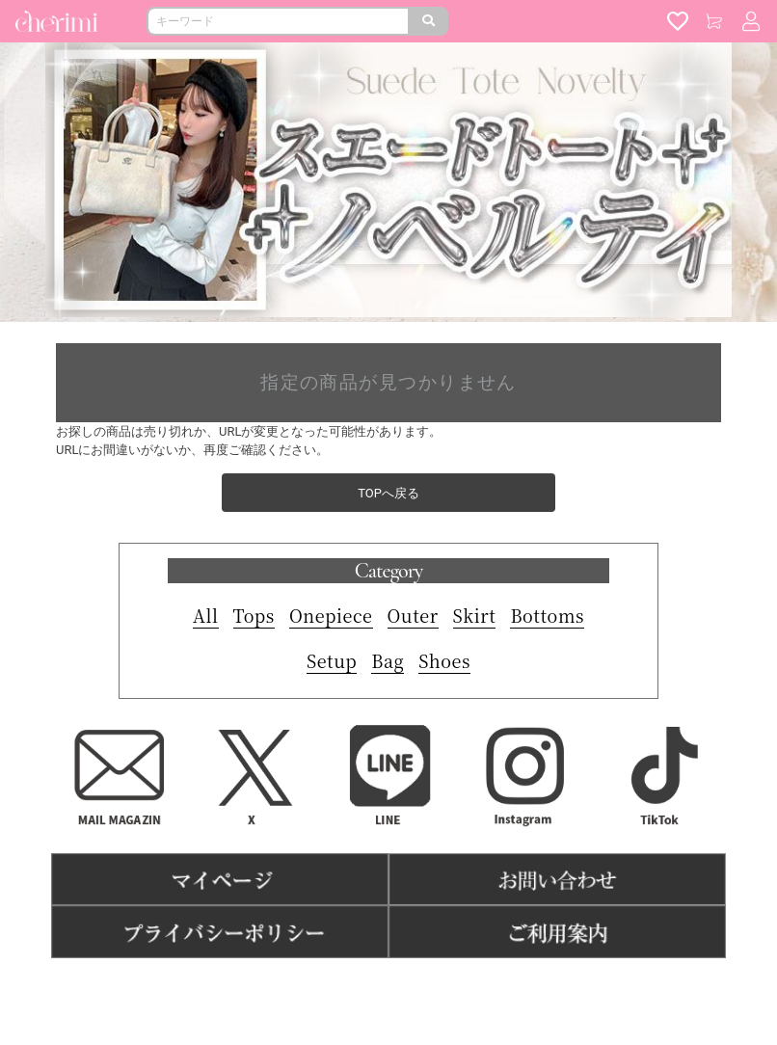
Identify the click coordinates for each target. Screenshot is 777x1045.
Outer (413, 615)
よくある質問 (461, 987)
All (206, 615)
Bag (387, 660)
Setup (332, 660)
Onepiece (331, 615)
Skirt (474, 615)
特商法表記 (376, 987)
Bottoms (547, 615)
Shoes (444, 660)
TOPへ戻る (388, 493)
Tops (254, 615)
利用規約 (304, 987)
